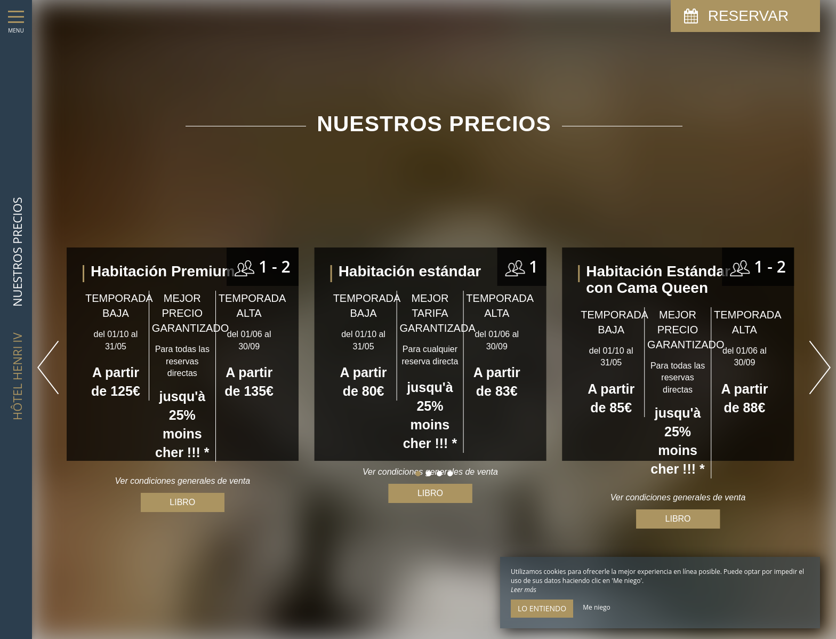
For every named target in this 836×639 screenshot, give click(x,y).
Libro (430, 493)
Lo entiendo (542, 608)
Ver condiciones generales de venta (678, 497)
